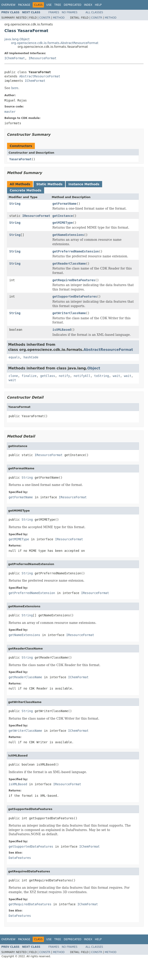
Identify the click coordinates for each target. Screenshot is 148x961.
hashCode (30, 357)
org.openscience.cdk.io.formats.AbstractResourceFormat (54, 43)
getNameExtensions (68, 235)
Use (49, 4)
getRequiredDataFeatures (73, 280)
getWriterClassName (69, 313)
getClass (47, 376)
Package (24, 4)
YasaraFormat (20, 159)
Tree (57, 4)
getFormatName (64, 203)
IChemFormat (14, 58)
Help (98, 4)
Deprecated (72, 4)
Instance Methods (83, 184)
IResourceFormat (42, 58)
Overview (8, 4)
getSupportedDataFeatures (74, 296)
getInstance (62, 216)
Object (93, 368)
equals (14, 357)
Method (59, 17)
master (10, 111)
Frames (54, 12)
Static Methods (49, 184)
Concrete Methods (25, 190)
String (15, 203)
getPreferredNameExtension (75, 251)
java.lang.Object (17, 39)
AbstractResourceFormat (39, 76)
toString (101, 376)
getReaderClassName (69, 263)
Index (88, 4)
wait (116, 376)
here (14, 88)
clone (13, 376)
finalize (29, 376)
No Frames (69, 12)
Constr (44, 17)
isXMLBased (61, 329)
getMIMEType (62, 222)
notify (64, 376)
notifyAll (82, 376)
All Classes (94, 12)
